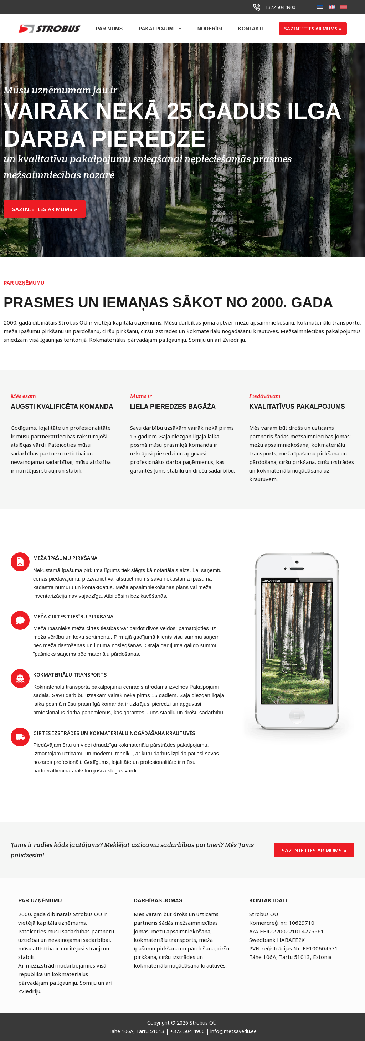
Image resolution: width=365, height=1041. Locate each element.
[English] (332, 7)
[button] (45, 209)
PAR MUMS (109, 28)
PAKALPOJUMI (161, 28)
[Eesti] (320, 7)
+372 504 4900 (280, 7)
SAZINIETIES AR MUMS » (312, 28)
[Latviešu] (343, 7)
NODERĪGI (209, 28)
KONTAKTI (250, 28)
